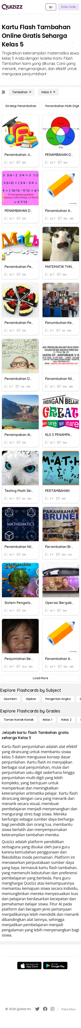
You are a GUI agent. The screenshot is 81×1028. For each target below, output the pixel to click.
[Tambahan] (22, 92)
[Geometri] (10, 698)
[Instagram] (52, 1009)
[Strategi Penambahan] (21, 105)
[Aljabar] (31, 698)
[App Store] (29, 965)
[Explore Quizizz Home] (12, 7)
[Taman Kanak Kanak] (18, 719)
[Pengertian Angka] (58, 698)
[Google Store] (55, 965)
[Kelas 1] (47, 719)
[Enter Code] (68, 6)
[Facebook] (45, 1009)
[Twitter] (37, 1009)
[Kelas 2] (66, 719)
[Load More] (40, 678)
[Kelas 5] (48, 92)
